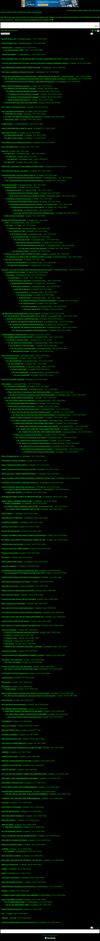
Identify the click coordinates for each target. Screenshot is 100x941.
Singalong (43, 922)
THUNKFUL (61, 478)
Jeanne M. (56, 693)
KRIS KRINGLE (46, 895)
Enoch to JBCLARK (27, 586)
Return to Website (5, 24)
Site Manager (41, 72)
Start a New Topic (5, 33)
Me (28, 50)
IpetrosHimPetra (49, 489)
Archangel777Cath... (23, 153)
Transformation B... (25, 54)
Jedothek (18, 47)
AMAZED (14, 918)
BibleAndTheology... (69, 76)
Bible (27, 909)
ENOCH (43, 570)
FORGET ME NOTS (22, 124)
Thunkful (31, 107)
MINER (13, 891)
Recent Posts (4, 25)
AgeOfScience (22, 851)
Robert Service (43, 886)
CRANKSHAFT (33, 902)
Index (11, 24)
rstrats (35, 86)
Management (47, 67)
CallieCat (35, 905)
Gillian (49, 573)
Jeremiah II (25, 877)
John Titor (44, 669)
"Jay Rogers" (26, 456)
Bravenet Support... (26, 39)
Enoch (67, 59)
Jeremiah (28, 882)
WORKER (13, 869)
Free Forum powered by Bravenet (50, 935)
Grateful (10, 913)
